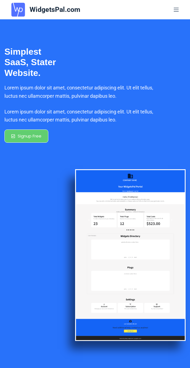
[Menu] (176, 9)
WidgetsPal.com (55, 10)
